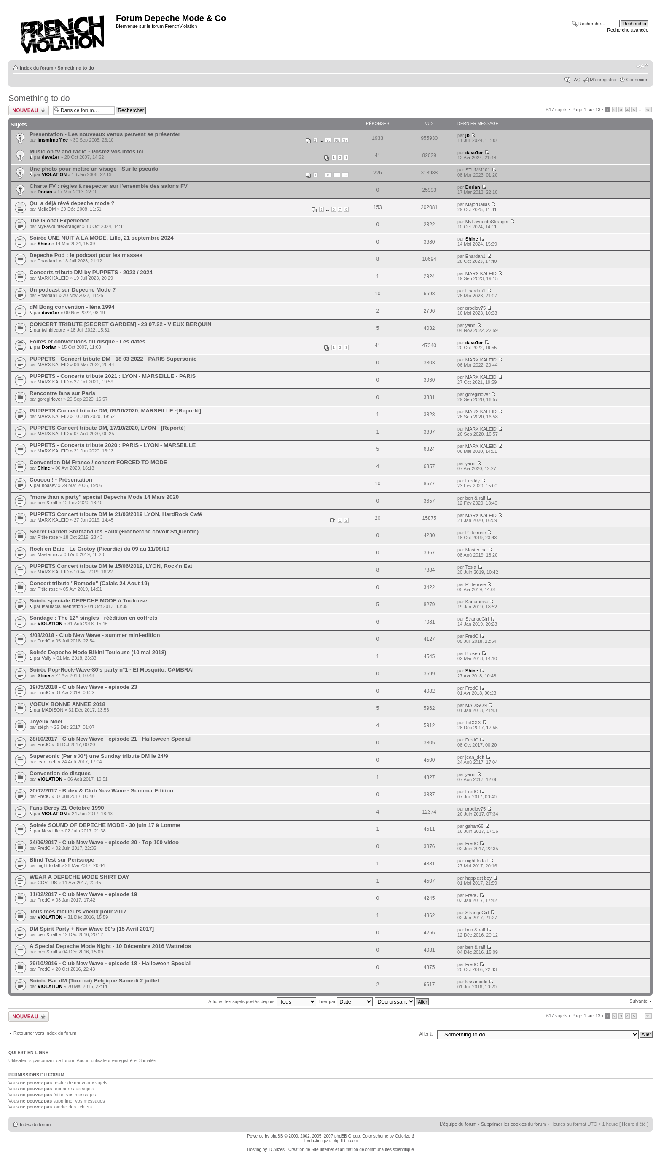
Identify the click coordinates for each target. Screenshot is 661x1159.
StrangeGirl (477, 618)
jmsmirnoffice (53, 139)
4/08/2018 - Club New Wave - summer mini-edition (95, 635)
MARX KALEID (53, 278)
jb (467, 135)
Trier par (345, 1001)
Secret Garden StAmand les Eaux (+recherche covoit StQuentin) (114, 531)
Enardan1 (48, 260)
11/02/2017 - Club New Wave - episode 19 (83, 894)
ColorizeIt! (404, 1136)
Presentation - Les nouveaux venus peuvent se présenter (105, 134)
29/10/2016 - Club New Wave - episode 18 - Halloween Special (110, 963)
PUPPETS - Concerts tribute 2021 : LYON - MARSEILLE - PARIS (113, 376)
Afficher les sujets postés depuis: (262, 1001)
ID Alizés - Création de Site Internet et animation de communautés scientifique (341, 1149)
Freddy (472, 480)
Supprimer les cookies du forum (513, 1124)
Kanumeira (476, 601)
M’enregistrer (603, 79)
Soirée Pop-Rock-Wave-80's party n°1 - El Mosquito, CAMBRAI (112, 669)
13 (648, 109)
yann (470, 325)
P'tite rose (48, 537)
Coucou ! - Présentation (61, 479)
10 (328, 175)
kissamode (476, 981)
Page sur (586, 109)
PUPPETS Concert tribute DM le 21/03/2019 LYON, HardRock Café (116, 514)
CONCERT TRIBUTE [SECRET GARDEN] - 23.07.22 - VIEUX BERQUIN (121, 324)
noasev (49, 485)
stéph (43, 727)
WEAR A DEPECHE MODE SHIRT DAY (79, 877)
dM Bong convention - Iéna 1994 (72, 307)
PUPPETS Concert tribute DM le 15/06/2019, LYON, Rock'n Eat (111, 566)
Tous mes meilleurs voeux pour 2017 (78, 911)
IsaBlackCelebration (62, 606)
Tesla (470, 567)
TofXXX (473, 722)
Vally (46, 658)
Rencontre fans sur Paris (62, 393)
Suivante (638, 1001)
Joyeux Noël (46, 721)
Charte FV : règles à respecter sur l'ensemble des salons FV (109, 186)
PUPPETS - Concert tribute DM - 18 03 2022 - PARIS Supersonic (113, 359)
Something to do (75, 67)
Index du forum (36, 67)
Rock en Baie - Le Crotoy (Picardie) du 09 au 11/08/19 (99, 549)
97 (345, 140)
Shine (44, 243)
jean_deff (47, 761)
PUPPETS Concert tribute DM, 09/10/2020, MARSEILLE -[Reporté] (115, 410)
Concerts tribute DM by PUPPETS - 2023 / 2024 (91, 272)
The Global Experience (59, 220)
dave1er (50, 157)
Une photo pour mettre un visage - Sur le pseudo (94, 169)
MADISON (52, 709)
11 (337, 175)
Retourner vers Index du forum (44, 1033)
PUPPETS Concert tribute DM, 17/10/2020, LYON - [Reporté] (107, 428)
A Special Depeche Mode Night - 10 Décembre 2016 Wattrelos (110, 946)
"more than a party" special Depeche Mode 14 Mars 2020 (104, 497)
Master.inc (48, 554)
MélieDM (47, 208)
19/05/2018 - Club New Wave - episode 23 (83, 687)
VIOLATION (54, 174)
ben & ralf (47, 502)
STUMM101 (477, 169)
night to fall (49, 865)
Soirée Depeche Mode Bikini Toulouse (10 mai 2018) (98, 652)
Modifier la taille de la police (642, 66)
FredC (44, 640)
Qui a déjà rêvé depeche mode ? (72, 203)
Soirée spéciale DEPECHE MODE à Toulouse (88, 600)
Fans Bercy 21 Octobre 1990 (67, 808)
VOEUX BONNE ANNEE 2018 (67, 704)
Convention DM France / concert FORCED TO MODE (98, 462)
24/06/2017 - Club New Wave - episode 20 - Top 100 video (104, 842)
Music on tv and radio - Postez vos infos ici (86, 151)
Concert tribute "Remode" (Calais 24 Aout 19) (89, 583)
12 (345, 175)
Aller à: (426, 1033)
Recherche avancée (627, 29)
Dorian (45, 191)
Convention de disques (60, 773)
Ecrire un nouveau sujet (28, 110)
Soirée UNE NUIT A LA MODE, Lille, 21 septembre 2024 (102, 238)
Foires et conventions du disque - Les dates (87, 341)
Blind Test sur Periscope (62, 860)
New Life (51, 830)
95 (328, 140)
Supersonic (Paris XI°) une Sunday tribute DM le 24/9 (99, 756)
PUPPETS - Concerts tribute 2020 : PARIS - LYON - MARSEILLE (113, 445)
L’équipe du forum (458, 1124)
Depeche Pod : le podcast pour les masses (86, 255)
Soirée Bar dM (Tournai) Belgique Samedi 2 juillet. (95, 980)
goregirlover (50, 399)
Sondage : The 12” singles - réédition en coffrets (93, 618)
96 (337, 140)
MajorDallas (477, 204)
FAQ (575, 79)
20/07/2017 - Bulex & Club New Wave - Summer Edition (101, 790)
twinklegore (53, 329)
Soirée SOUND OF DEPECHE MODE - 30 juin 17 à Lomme (105, 825)
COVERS (47, 882)
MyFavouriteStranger (59, 226)
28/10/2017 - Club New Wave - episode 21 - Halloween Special (110, 739)
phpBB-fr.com (345, 1140)
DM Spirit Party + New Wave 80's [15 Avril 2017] (92, 929)
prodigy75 (475, 307)
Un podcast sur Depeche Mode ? (73, 289)
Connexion (637, 79)
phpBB (277, 1136)
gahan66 (474, 826)
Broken (472, 653)
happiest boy (478, 878)
